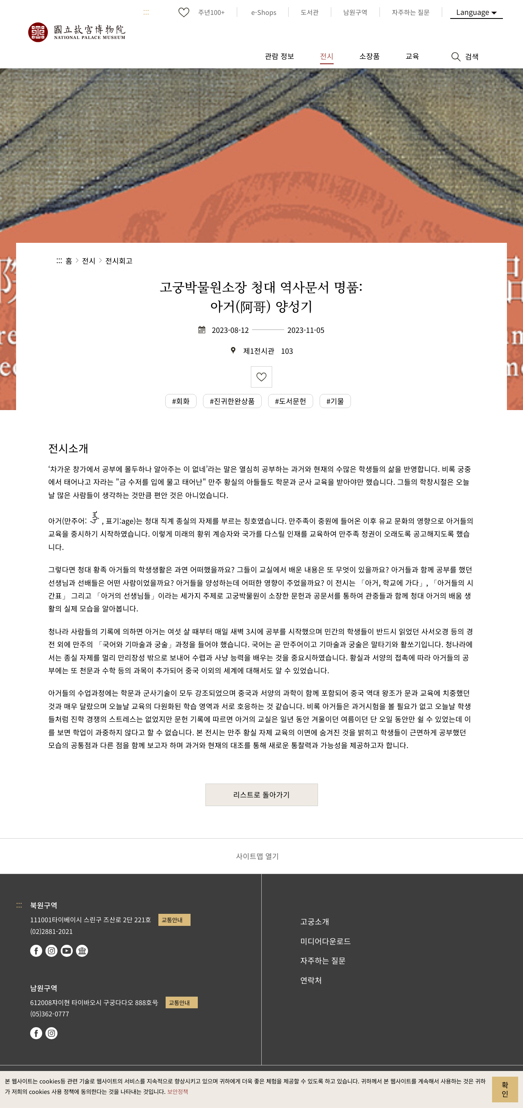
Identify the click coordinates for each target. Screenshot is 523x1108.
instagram (51, 951)
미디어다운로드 (325, 941)
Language (472, 11)
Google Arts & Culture (82, 951)
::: (146, 12)
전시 (89, 260)
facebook (36, 951)
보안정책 (177, 1091)
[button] (406, 261)
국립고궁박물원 (76, 32)
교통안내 (172, 919)
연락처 (311, 980)
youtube (67, 951)
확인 (505, 1089)
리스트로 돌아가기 (261, 794)
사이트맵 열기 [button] (257, 856)
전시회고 (119, 260)
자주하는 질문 (323, 960)
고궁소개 (314, 921)
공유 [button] (379, 261)
